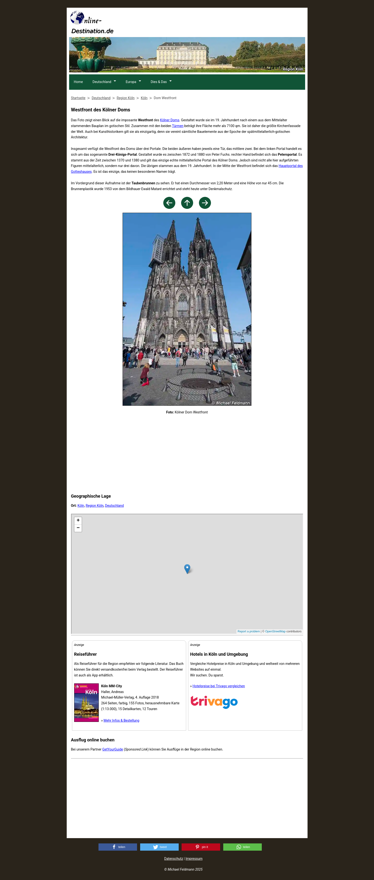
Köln (81, 505)
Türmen (178, 126)
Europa (131, 82)
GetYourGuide (112, 749)
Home (78, 82)
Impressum (193, 859)
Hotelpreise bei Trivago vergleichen (219, 686)
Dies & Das (159, 82)
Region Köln (95, 505)
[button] (117, 847)
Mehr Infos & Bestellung (121, 720)
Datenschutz (173, 859)
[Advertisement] (217, 22)
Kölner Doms (169, 120)
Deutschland (102, 82)
